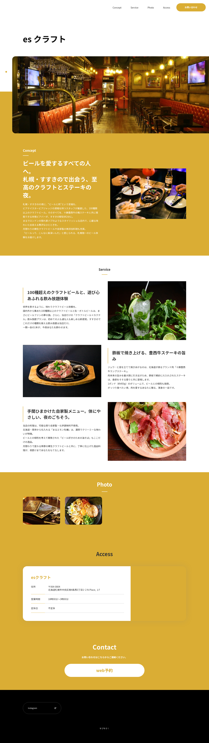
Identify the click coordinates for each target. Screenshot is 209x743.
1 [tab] (6, 72)
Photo (155, 7)
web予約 (104, 670)
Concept (128, 7)
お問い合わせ (191, 7)
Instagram (32, 708)
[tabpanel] (110, 94)
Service (142, 7)
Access (168, 7)
